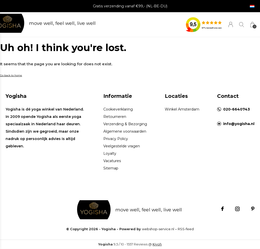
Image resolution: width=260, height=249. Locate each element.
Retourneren (114, 116)
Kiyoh (157, 244)
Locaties (176, 96)
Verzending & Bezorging (125, 124)
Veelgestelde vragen (121, 146)
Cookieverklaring (118, 109)
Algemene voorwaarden (124, 131)
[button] (10, 23)
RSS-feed (186, 229)
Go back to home (11, 75)
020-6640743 (236, 109)
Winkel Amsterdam (182, 109)
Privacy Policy (115, 138)
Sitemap (110, 168)
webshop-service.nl (158, 229)
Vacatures (112, 161)
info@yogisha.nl (238, 123)
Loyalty (109, 153)
